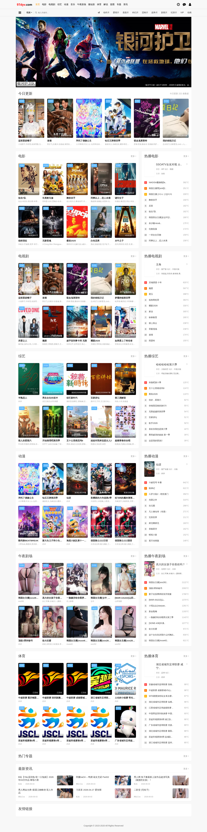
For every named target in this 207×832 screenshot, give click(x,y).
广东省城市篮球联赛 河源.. (166, 725)
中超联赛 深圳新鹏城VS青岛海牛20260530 (63, 697)
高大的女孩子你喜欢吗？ (54, 598)
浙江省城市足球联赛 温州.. (166, 742)
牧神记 (166, 488)
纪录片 (174, 12)
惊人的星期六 (24, 440)
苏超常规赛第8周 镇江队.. (166, 719)
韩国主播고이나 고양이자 (166, 194)
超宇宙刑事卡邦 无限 (77, 340)
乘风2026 (166, 394)
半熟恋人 (22, 398)
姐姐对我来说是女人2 (101, 440)
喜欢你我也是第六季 (166, 429)
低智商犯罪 (166, 300)
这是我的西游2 (166, 440)
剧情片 (164, 12)
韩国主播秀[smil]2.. (166, 188)
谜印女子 (119, 198)
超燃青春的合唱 (122, 440)
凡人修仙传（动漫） (166, 511)
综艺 (59, 4)
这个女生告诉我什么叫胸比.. (166, 634)
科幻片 (135, 12)
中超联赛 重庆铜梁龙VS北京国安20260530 (39, 697)
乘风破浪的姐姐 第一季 (166, 434)
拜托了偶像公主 (83, 140)
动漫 (66, 4)
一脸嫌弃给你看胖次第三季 (80, 598)
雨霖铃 (166, 340)
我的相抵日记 (169, 140)
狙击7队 (22, 198)
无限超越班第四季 (166, 411)
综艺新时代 (72, 398)
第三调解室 (120, 398)
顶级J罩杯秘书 (25, 640)
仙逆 (69, 498)
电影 (44, 4)
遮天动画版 (166, 540)
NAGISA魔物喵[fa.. (166, 182)
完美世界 (166, 517)
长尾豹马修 (47, 198)
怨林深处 (22, 240)
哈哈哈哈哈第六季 (166, 364)
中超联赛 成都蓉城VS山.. (166, 690)
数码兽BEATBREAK (28, 540)
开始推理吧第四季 (51, 440)
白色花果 (95, 240)
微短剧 (91, 4)
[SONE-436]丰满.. (166, 623)
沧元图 (166, 505)
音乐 (73, 4)
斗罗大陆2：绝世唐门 (166, 494)
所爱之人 (22, 340)
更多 (133, 156)
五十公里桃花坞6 (75, 440)
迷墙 (49, 140)
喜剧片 (126, 12)
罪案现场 (166, 329)
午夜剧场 (81, 4)
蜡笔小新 (166, 534)
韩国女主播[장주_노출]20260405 (107, 598)
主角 (158, 264)
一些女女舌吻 (166, 235)
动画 (189, 12)
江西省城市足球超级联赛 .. (166, 707)
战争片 (154, 12)
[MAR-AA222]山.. (166, 599)
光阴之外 (166, 499)
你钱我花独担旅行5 (166, 405)
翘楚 (44, 340)
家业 (166, 311)
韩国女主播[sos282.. (166, 582)
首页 (37, 4)
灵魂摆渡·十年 (166, 282)
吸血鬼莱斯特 (140, 140)
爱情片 (116, 12)
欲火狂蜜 (46, 640)
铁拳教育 (166, 317)
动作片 (106, 12)
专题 (119, 4)
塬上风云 (166, 323)
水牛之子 (119, 240)
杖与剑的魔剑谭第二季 (126, 498)
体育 (99, 4)
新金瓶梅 (166, 611)
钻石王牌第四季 (112, 140)
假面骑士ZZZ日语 (99, 540)
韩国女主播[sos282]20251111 (33, 598)
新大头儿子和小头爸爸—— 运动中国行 (61, 540)
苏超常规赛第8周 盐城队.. (166, 737)
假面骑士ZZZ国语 (123, 540)
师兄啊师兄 (166, 523)
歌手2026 (166, 423)
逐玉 (166, 294)
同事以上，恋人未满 (100, 198)
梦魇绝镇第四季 (122, 298)
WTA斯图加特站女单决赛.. (166, 696)
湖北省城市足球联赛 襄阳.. (166, 731)
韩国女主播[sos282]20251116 (105, 640)
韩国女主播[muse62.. (166, 640)
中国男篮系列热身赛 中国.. (166, 713)
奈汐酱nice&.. (166, 223)
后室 (166, 205)
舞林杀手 (71, 198)
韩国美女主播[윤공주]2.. (166, 217)
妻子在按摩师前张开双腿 (166, 594)
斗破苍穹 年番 (166, 482)
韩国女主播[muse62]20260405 (82, 640)
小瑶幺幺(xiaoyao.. (166, 605)
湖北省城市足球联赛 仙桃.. (166, 702)
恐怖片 (145, 12)
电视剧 (52, 4)
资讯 (125, 4)
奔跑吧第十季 (166, 382)
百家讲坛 (95, 398)
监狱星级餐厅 (24, 140)
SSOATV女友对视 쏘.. (169, 164)
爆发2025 (71, 240)
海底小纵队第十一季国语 (79, 540)
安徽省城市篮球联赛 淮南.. (166, 684)
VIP (182, 12)
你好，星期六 (166, 400)
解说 (106, 4)
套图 (112, 4)
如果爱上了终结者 (123, 340)
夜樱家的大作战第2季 (101, 498)
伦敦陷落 (166, 229)
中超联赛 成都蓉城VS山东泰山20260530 (86, 697)
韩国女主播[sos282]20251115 (130, 640)
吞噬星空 (166, 529)
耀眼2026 (95, 340)
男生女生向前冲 (50, 398)
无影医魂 (46, 240)
